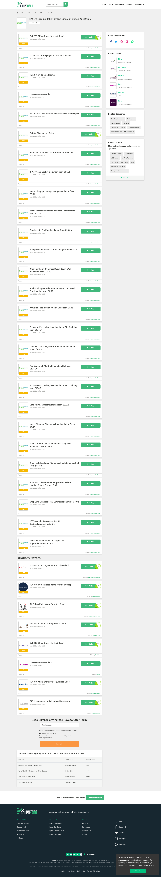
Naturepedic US (96, 635)
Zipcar (120, 59)
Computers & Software (118, 127)
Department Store (133, 127)
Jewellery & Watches (117, 119)
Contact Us (86, 827)
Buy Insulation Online (48, 13)
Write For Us (86, 831)
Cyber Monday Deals (57, 831)
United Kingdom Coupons (81, 812)
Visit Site (34, 23)
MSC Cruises (115, 158)
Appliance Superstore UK (94, 577)
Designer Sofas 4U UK (94, 616)
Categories (138, 4)
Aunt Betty (124, 162)
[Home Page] (19, 13)
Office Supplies (129, 132)
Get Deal (90, 57)
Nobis (132, 162)
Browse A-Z (125, 178)
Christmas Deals (55, 835)
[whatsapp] (132, 41)
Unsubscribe (42, 733)
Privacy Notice (71, 871)
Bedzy (98, 674)
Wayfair (121, 76)
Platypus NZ (115, 162)
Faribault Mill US (96, 596)
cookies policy (134, 865)
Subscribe (60, 744)
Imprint (84, 835)
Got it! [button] (137, 871)
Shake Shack (129, 154)
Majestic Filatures (116, 154)
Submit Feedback (95, 798)
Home (104, 4)
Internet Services (116, 132)
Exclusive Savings (23, 824)
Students (129, 4)
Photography (131, 119)
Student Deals (21, 827)
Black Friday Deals (56, 824)
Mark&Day (97, 655)
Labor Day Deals (55, 827)
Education (126, 123)
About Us (85, 824)
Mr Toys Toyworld (127, 158)
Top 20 (110, 4)
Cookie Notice (81, 871)
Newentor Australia (95, 693)
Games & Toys (115, 123)
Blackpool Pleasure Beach (119, 171)
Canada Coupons (66, 812)
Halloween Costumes (118, 166)
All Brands (20, 835)
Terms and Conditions (93, 871)
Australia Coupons (54, 812)
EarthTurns (122, 67)
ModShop (121, 92)
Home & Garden (34, 13)
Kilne (120, 101)
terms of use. (149, 865)
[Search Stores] (66, 4)
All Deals (20, 838)
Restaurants (119, 4)
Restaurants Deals (23, 831)
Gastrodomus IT (96, 713)
